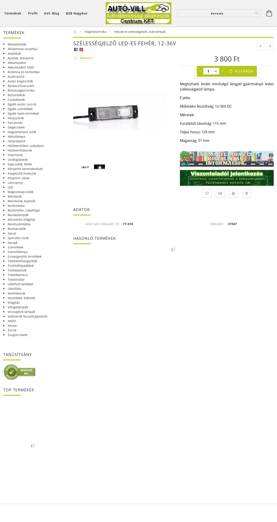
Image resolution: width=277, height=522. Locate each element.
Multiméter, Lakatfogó (24, 210)
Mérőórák (15, 196)
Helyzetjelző (16, 141)
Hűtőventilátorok (20, 150)
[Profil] (33, 13)
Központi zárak (18, 178)
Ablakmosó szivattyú (22, 49)
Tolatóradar (16, 279)
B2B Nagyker (77, 13)
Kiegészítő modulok (22, 173)
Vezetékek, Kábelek (21, 298)
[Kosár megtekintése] (14, 13)
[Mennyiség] (208, 71)
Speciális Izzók (18, 238)
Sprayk (13, 242)
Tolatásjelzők (17, 270)
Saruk (12, 233)
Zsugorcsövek (17, 335)
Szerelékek (15, 247)
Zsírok (12, 330)
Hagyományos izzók (22, 132)
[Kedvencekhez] (207, 193)
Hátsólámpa (16, 136)
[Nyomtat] (233, 193)
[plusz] (222, 71)
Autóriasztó (16, 76)
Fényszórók (16, 118)
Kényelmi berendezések (25, 169)
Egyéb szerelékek (20, 109)
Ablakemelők (17, 44)
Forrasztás (15, 123)
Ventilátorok (16, 293)
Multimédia (16, 206)
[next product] (270, 46)
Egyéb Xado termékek (23, 113)
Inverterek (15, 155)
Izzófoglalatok (18, 159)
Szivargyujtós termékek (24, 256)
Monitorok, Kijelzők (21, 201)
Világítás (14, 302)
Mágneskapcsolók (21, 192)
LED (10, 187)
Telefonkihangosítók (22, 261)
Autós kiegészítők (20, 81)
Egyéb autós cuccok (22, 104)
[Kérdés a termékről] (246, 193)
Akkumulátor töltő (21, 67)
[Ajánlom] (220, 193)
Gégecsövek (16, 127)
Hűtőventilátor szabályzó (26, 146)
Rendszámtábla (19, 224)
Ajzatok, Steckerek (21, 58)
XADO (12, 321)
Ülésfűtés (14, 289)
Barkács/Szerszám (21, 86)
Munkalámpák (18, 215)
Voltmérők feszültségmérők (27, 316)
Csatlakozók (16, 100)
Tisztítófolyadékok (21, 266)
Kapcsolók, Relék (20, 164)
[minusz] (200, 71)
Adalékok (14, 53)
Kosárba (244, 71)
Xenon (12, 325)
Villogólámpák (18, 307)
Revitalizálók (17, 229)
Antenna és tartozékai (24, 72)
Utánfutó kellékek (20, 284)
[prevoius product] (261, 46)
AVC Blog (51, 13)
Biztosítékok (16, 95)
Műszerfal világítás (21, 219)
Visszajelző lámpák (21, 312)
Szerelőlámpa (18, 252)
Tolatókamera (18, 275)
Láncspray (15, 183)
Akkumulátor (17, 63)
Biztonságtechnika (21, 90)
